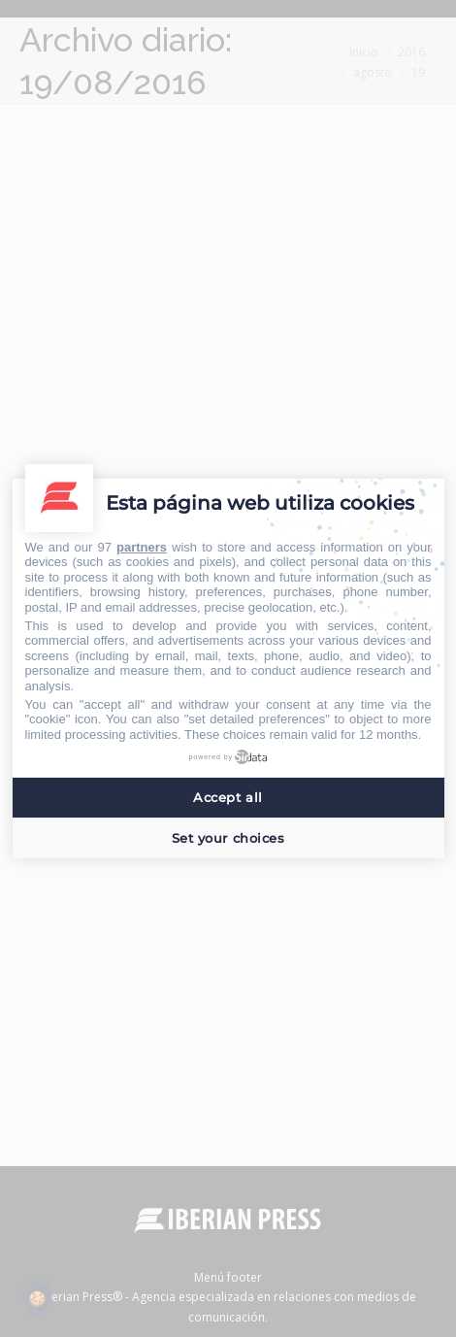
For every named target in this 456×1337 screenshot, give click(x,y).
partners (141, 547)
